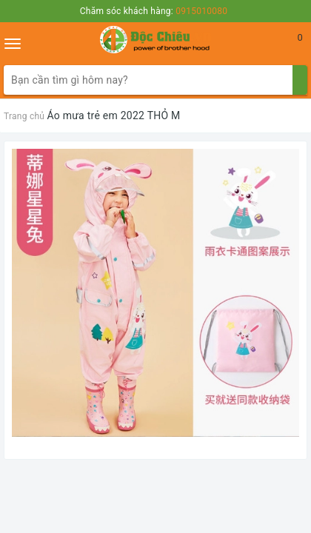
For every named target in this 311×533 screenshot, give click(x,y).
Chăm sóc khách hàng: (153, 11)
